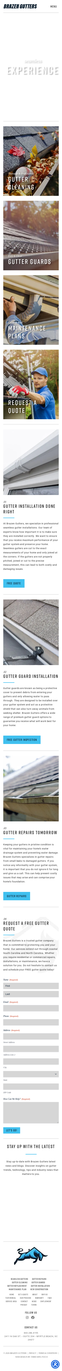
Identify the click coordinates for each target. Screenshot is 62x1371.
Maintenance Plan (18, 1289)
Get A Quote (23, 1294)
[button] (53, 5)
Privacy (23, 1304)
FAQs (50, 1297)
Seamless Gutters (19, 1279)
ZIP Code (7, 1092)
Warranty (39, 1297)
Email (10, 1002)
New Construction (39, 1289)
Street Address (9, 1042)
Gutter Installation (40, 1286)
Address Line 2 (9, 1054)
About (35, 1294)
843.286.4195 (31, 1332)
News (34, 1301)
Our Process (25, 1297)
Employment (45, 1301)
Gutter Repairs (17, 896)
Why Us (45, 1294)
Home (11, 1294)
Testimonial (10, 1297)
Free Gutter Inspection (22, 740)
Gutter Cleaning (19, 1282)
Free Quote (14, 583)
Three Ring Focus (39, 1357)
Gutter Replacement (17, 1286)
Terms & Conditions (47, 1353)
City (5, 1067)
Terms (34, 1304)
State (5, 1080)
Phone (10, 1016)
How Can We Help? (16, 1099)
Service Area (11, 1301)
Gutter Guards (38, 1282)
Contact (24, 1301)
